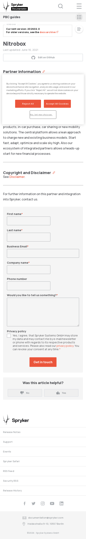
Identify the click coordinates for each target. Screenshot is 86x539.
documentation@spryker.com (43, 518)
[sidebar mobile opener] (79, 17)
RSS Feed (8, 471)
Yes (61, 393)
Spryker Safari (11, 461)
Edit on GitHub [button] (43, 57)
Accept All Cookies (57, 103)
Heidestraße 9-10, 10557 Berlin (43, 524)
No (24, 393)
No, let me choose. (41, 114)
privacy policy (65, 346)
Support (8, 441)
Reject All (28, 103)
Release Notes (11, 432)
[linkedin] (61, 503)
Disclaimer (17, 177)
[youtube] (52, 503)
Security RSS (10, 480)
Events (7, 451)
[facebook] (24, 503)
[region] (43, 99)
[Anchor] (43, 71)
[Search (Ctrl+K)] (58, 6)
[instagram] (43, 503)
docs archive (49, 32)
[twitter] (33, 503)
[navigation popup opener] (79, 6)
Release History (12, 490)
